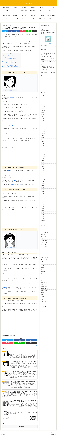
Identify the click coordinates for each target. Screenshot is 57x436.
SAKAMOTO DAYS (44, 223)
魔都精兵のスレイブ (44, 290)
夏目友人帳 (43, 271)
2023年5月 (42, 166)
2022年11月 (43, 177)
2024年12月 (43, 129)
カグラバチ (43, 234)
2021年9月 (42, 204)
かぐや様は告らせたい (45, 225)
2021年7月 (42, 208)
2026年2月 (42, 102)
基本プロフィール (9, 57)
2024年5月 (42, 143)
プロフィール (49, 433)
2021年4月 (42, 214)
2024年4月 (42, 145)
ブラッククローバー (44, 257)
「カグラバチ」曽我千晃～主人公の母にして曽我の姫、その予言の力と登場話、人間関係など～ (48, 58)
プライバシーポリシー (43, 433)
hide (12, 53)
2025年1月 (42, 127)
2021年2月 (42, 218)
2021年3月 (42, 216)
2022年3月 (42, 193)
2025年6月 (42, 118)
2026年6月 (42, 95)
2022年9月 (42, 181)
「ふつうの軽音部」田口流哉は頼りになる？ (10, 61)
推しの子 (42, 280)
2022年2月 (42, 195)
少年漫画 (8, 335)
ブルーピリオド (44, 259)
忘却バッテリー (44, 275)
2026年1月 (42, 104)
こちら (50, 43)
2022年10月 (43, 179)
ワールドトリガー (44, 265)
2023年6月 (42, 164)
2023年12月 (43, 152)
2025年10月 (43, 110)
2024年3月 (42, 147)
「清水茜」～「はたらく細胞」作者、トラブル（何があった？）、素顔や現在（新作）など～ (48, 63)
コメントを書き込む (19, 426)
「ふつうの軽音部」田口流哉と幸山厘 (9, 62)
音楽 (14, 335)
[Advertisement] (19, 156)
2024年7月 (42, 139)
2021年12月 (43, 199)
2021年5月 (42, 212)
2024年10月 (43, 133)
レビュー (42, 261)
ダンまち (42, 248)
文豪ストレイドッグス (45, 282)
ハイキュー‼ (43, 255)
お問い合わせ (54, 433)
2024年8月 (42, 137)
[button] (54, 45)
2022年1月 (42, 197)
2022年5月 (42, 189)
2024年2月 (42, 149)
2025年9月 (42, 112)
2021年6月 (42, 210)
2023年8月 (42, 160)
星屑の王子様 (43, 284)
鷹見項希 (8, 170)
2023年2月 (42, 172)
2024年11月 (43, 131)
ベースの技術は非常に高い (10, 58)
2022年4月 (42, 191)
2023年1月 (42, 174)
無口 (14, 110)
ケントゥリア (43, 236)
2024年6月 (42, 141)
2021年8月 (42, 206)
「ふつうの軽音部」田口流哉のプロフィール (10, 55)
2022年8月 (42, 183)
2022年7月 (42, 185)
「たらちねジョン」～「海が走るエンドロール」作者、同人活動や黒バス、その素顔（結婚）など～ (48, 53)
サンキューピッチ (44, 242)
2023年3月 (42, 170)
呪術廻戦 (42, 269)
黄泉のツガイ (43, 292)
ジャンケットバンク (44, 244)
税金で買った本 (44, 286)
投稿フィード (43, 301)
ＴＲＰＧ (42, 294)
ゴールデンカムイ (44, 240)
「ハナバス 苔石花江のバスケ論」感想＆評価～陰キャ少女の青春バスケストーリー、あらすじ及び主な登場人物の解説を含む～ (48, 73)
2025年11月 (43, 108)
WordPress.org (43, 306)
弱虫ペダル (43, 273)
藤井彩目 (12, 184)
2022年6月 (42, 187)
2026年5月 (42, 97)
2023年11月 (43, 154)
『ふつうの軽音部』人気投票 (11, 90)
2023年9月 (42, 158)
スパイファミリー (44, 246)
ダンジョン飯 (43, 250)
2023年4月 (42, 168)
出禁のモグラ (43, 267)
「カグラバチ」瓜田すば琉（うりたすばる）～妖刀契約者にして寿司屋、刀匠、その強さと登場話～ (48, 68)
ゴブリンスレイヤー (44, 238)
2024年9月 (42, 135)
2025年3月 (42, 124)
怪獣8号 (42, 278)
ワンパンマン (43, 263)
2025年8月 (42, 114)
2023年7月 (42, 162)
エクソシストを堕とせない (46, 232)
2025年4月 (42, 122)
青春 (11, 335)
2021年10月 (43, 202)
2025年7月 (42, 116)
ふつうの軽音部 (4, 335)
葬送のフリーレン (44, 288)
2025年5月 (42, 120)
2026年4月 (42, 99)
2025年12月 (43, 106)
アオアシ (42, 230)
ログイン (42, 299)
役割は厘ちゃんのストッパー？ (11, 65)
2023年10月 (43, 156)
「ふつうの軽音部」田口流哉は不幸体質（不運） (11, 66)
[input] (48, 46)
